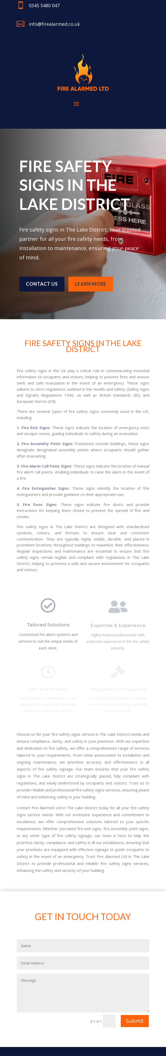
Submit (135, 1020)
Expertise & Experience (118, 627)
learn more (90, 282)
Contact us (42, 282)
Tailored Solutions (48, 626)
